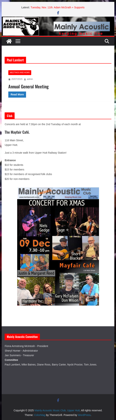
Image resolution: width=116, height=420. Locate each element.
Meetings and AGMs (20, 73)
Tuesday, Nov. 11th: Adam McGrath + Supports (58, 7)
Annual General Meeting (28, 86)
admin (30, 79)
